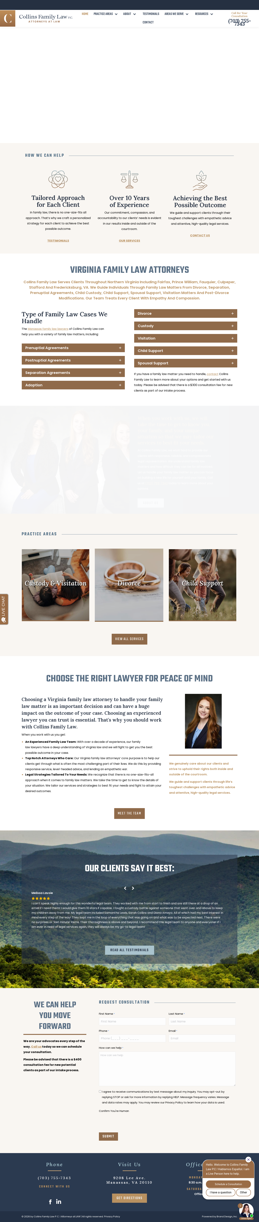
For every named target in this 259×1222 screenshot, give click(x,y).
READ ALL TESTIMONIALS (129, 950)
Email (173, 1031)
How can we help (111, 1048)
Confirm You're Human (114, 1111)
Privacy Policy (112, 1216)
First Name (107, 1014)
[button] (133, 888)
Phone (104, 1031)
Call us (36, 1047)
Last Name (177, 1014)
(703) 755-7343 (239, 12)
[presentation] (126, 1121)
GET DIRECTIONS (129, 1198)
